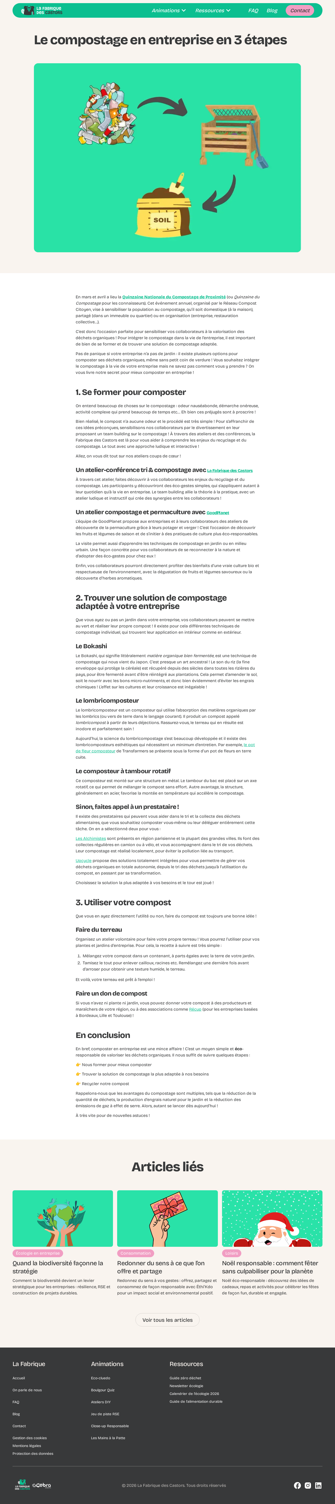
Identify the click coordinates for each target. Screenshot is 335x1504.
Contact (19, 1426)
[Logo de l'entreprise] (33, 1485)
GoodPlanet (218, 512)
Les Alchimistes (91, 838)
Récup (195, 1009)
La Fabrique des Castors (230, 470)
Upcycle (84, 860)
